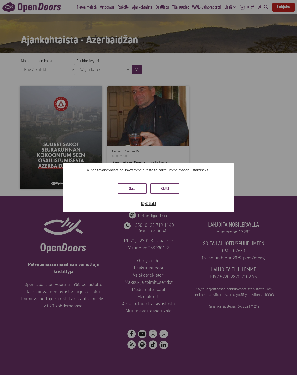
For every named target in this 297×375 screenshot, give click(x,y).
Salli (132, 188)
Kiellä (165, 188)
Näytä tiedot (148, 203)
